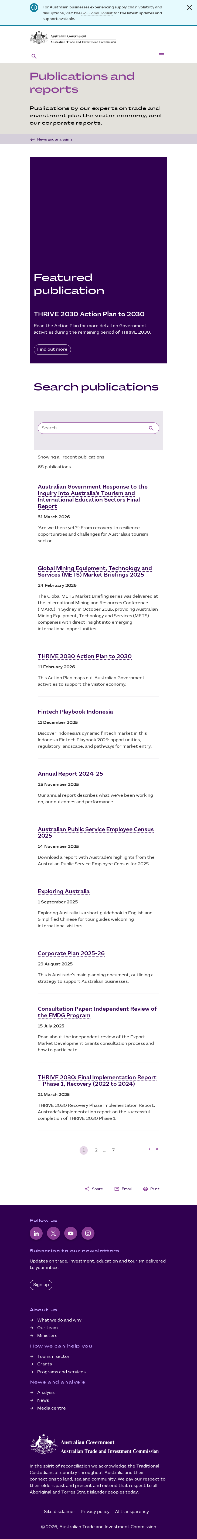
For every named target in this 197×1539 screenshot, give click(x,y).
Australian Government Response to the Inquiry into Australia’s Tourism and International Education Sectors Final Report (93, 496)
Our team (47, 1328)
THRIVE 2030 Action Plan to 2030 (85, 656)
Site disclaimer (59, 1511)
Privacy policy (95, 1511)
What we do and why (59, 1320)
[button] (34, 56)
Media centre (51, 1408)
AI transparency (132, 1511)
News (43, 1400)
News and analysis (53, 139)
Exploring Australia (64, 891)
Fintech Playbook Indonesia (75, 712)
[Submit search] (151, 428)
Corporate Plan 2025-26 (71, 953)
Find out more (52, 349)
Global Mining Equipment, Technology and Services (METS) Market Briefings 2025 (95, 571)
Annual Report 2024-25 (70, 774)
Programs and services (61, 1372)
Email (122, 1189)
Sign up (41, 1285)
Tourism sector (53, 1356)
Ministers (47, 1335)
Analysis (46, 1392)
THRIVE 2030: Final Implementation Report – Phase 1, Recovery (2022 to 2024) (97, 1081)
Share (93, 1189)
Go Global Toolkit (97, 13)
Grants (44, 1364)
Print (151, 1189)
